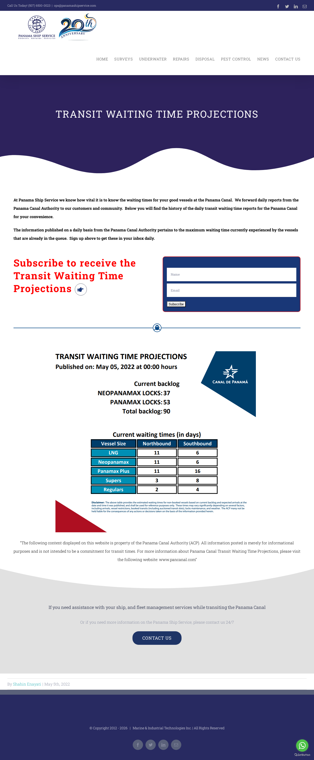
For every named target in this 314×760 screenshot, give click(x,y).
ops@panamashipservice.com (75, 5)
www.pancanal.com (177, 559)
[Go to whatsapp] (302, 745)
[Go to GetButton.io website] (302, 755)
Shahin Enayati (27, 684)
